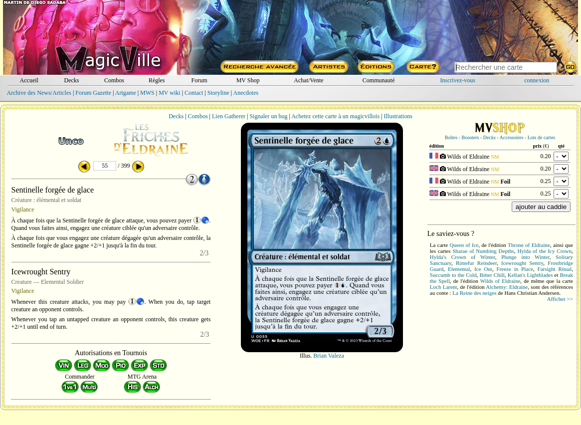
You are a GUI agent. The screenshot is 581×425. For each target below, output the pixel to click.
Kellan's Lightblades (530, 275)
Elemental (459, 269)
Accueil (29, 80)
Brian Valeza (328, 355)
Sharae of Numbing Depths (483, 251)
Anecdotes (246, 92)
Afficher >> (560, 299)
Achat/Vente (308, 80)
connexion (536, 80)
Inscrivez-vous (457, 80)
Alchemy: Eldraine (507, 287)
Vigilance (22, 209)
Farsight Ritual (555, 269)
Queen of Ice (463, 245)
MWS (147, 92)
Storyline (218, 92)
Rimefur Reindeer (476, 263)
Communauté (379, 80)
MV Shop (248, 80)
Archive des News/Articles (39, 92)
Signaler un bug (268, 116)
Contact (194, 92)
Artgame (125, 92)
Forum (199, 80)
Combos (114, 80)
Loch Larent (443, 287)
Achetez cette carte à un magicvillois (335, 116)
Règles (157, 80)
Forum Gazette (93, 92)
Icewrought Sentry (522, 263)
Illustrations (398, 116)
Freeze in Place (515, 269)
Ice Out (483, 269)
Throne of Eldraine (529, 245)
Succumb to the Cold (453, 275)
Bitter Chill (492, 275)
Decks (71, 80)
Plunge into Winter (525, 257)
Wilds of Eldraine (500, 281)
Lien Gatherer (228, 116)
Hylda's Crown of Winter (462, 257)
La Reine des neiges (474, 293)
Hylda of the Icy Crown (544, 251)
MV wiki (169, 92)
